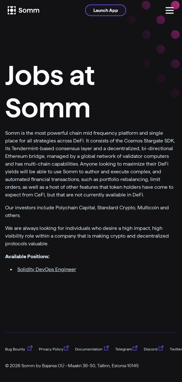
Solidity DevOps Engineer (46, 269)
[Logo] (32, 10)
